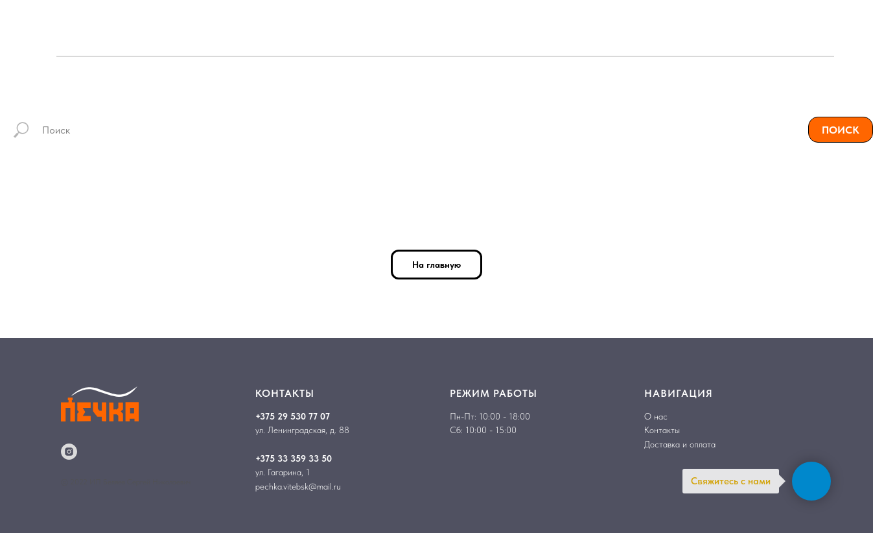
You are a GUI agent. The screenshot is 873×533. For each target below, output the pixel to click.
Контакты (662, 430)
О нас (656, 416)
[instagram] (69, 452)
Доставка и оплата (680, 444)
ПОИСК (840, 130)
